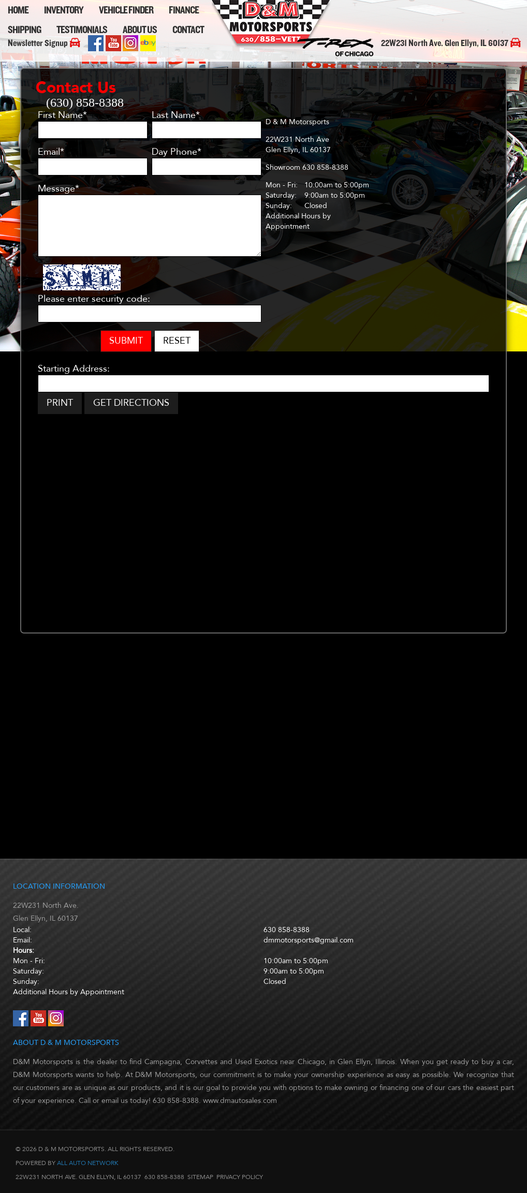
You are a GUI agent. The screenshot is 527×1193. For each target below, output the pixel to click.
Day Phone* (176, 152)
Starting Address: (74, 369)
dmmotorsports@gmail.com (309, 940)
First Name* (62, 115)
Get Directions (131, 402)
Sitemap (200, 1177)
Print (60, 402)
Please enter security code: (94, 299)
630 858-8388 (287, 930)
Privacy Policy (239, 1177)
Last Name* (176, 115)
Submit (126, 340)
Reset (177, 340)
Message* (58, 189)
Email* (51, 152)
